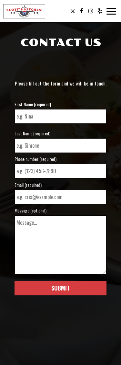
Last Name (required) (32, 133)
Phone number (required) (35, 159)
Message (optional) (30, 210)
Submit (60, 288)
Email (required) (28, 185)
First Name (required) (33, 104)
